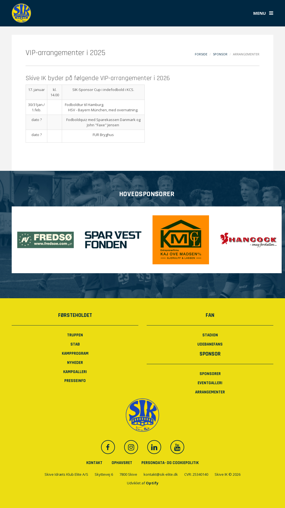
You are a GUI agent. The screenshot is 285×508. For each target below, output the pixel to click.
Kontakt (94, 462)
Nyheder (75, 362)
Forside (201, 54)
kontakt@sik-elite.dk (161, 474)
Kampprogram (75, 353)
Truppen (75, 335)
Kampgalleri (75, 371)
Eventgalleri (210, 383)
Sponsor (220, 54)
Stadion (210, 335)
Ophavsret (122, 462)
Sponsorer (210, 373)
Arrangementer (210, 392)
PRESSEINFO (75, 380)
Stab (75, 344)
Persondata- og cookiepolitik (170, 462)
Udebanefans (210, 344)
